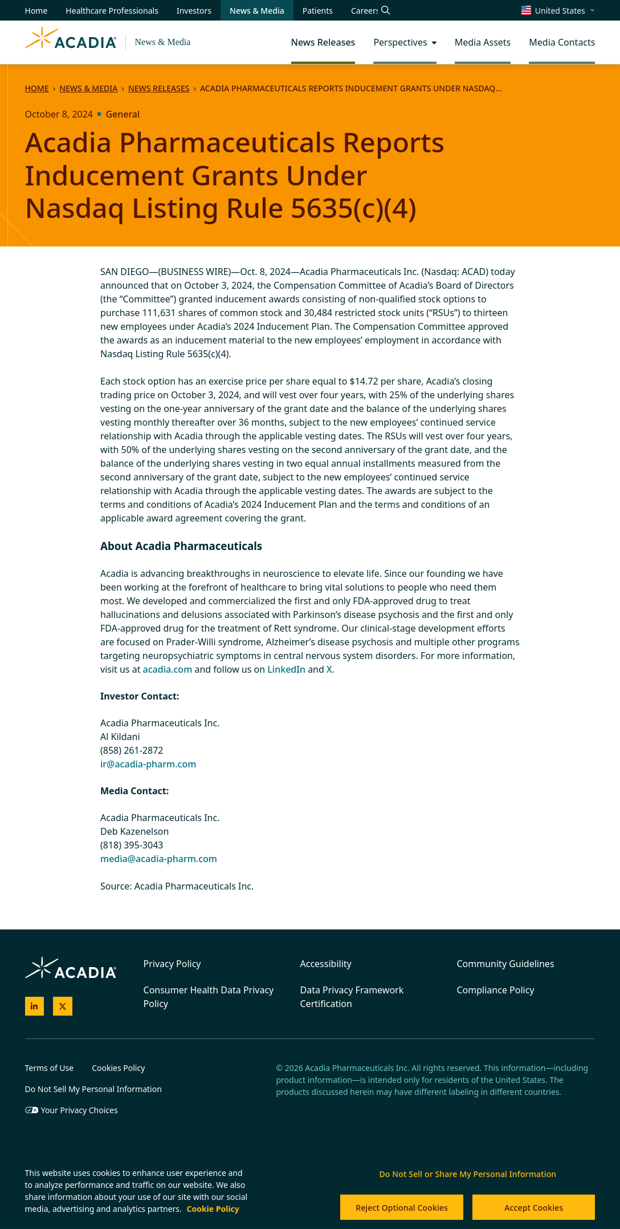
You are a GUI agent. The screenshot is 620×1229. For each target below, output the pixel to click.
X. (331, 669)
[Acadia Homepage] (70, 42)
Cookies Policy (118, 1067)
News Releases (158, 88)
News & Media (163, 42)
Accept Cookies (533, 1207)
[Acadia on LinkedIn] (34, 1006)
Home (37, 88)
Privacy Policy (172, 963)
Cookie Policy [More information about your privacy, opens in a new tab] (212, 1208)
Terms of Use (49, 1067)
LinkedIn (286, 669)
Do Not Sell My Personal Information (93, 1089)
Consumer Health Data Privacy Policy (209, 997)
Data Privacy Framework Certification (352, 997)
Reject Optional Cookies (402, 1207)
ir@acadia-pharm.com (148, 764)
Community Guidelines (505, 963)
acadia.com (168, 669)
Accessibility (326, 963)
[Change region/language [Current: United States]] (558, 10)
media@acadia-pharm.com (158, 858)
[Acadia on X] (62, 1006)
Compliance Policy (495, 990)
